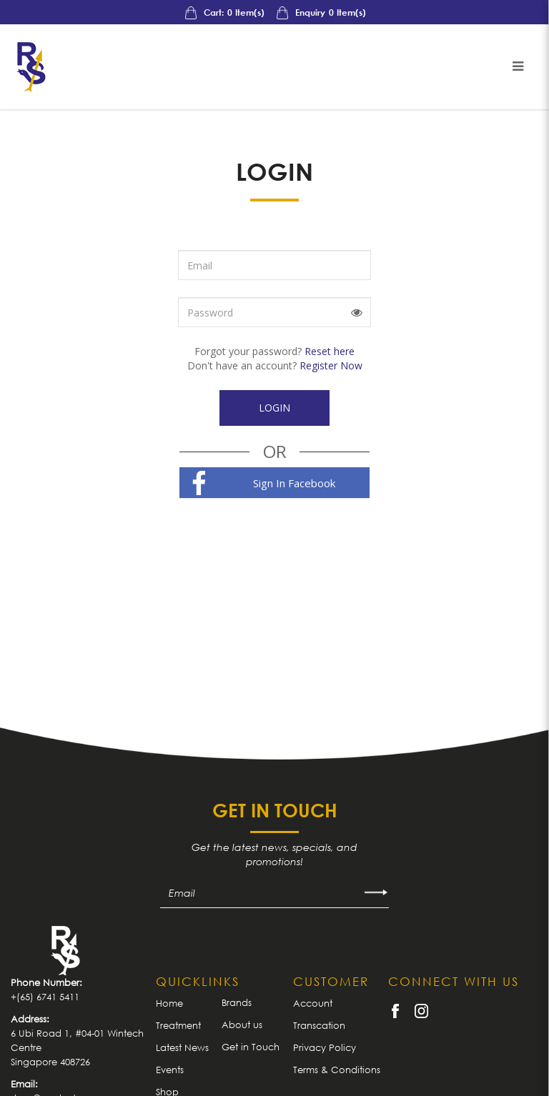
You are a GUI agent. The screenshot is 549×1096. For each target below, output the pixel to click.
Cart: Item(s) (223, 12)
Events (170, 1069)
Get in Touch (251, 1046)
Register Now (331, 365)
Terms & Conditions (336, 1069)
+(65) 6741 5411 (45, 996)
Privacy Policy (324, 1047)
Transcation (319, 1025)
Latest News (182, 1047)
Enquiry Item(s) (320, 12)
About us (242, 1024)
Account (312, 1003)
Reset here (330, 351)
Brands (237, 1002)
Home (169, 1003)
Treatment (178, 1025)
